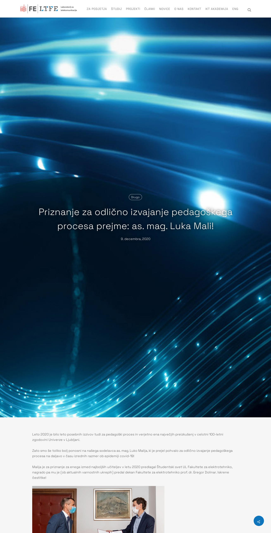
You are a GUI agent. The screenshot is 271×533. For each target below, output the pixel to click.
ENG (235, 9)
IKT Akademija (216, 9)
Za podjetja (97, 9)
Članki (149, 9)
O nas (179, 9)
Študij (116, 9)
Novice (164, 9)
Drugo (135, 197)
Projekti (133, 9)
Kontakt (194, 9)
